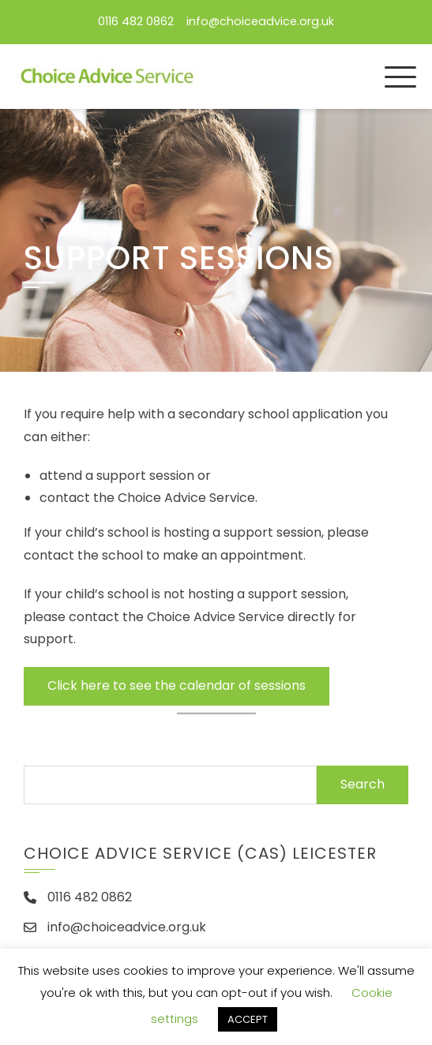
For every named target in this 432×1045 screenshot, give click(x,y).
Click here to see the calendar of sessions (176, 685)
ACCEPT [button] (247, 1019)
